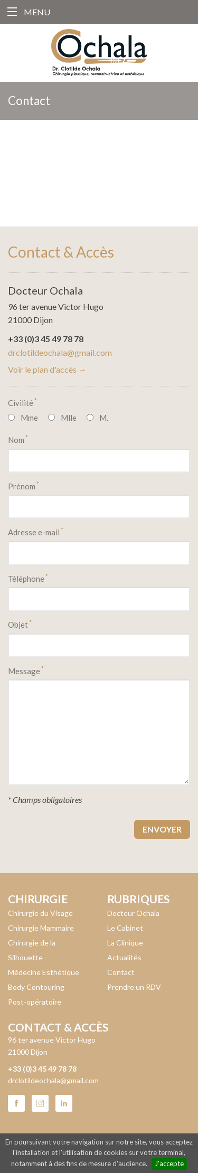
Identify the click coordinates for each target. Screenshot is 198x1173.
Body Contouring (36, 986)
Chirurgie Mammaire (41, 927)
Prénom (23, 485)
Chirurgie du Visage (40, 913)
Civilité (22, 402)
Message (26, 670)
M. (103, 417)
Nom (18, 439)
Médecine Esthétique (43, 972)
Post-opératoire (34, 1001)
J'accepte (169, 1163)
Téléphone (28, 578)
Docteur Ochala (133, 913)
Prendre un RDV (134, 986)
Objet (20, 624)
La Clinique (125, 942)
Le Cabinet (125, 927)
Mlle (69, 417)
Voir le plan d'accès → (47, 369)
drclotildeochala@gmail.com (60, 352)
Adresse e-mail (35, 531)
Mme (29, 417)
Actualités (124, 957)
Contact (121, 972)
